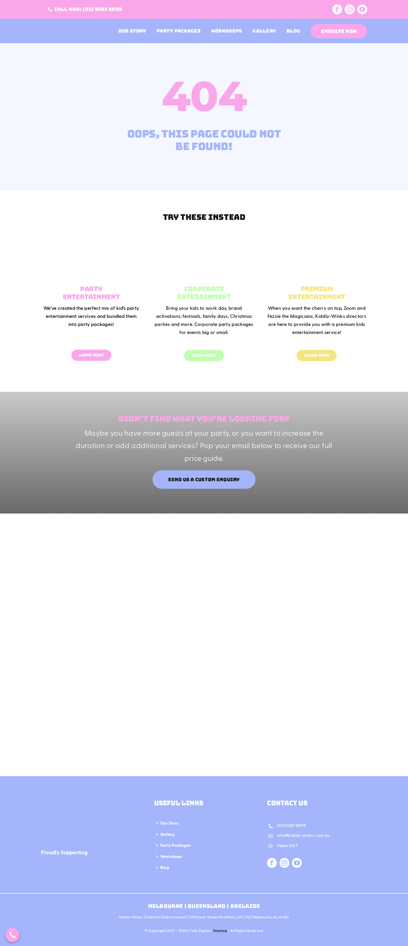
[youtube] (362, 9)
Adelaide (245, 906)
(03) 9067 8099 (291, 826)
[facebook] (337, 9)
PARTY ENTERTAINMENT (91, 293)
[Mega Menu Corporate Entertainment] (204, 235)
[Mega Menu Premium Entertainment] (316, 235)
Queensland (207, 906)
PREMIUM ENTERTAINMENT (316, 293)
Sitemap (220, 931)
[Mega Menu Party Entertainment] (91, 235)
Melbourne (166, 906)
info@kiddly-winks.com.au (303, 836)
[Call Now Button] (12, 935)
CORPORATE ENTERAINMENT (204, 293)
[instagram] (350, 9)
